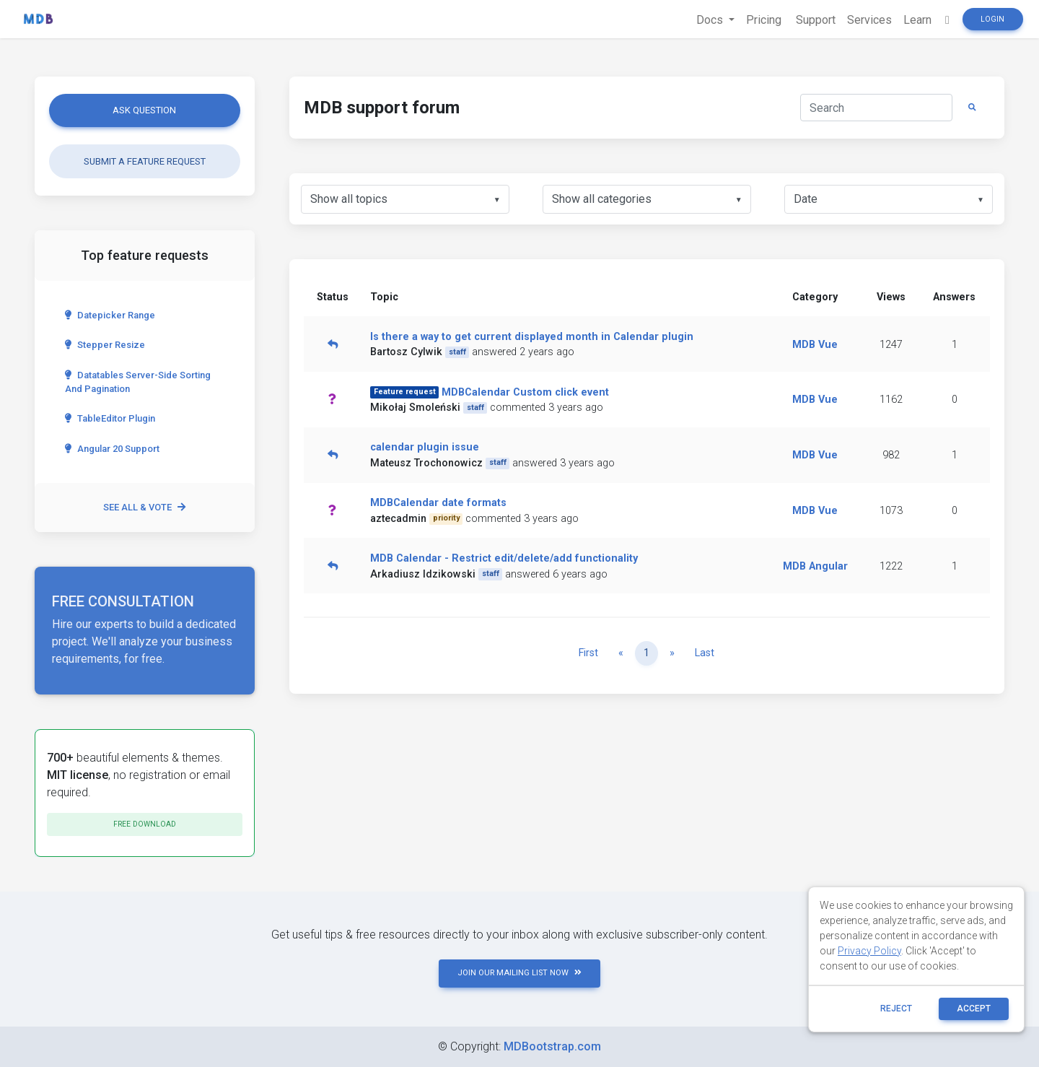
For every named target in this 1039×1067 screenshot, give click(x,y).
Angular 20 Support (112, 448)
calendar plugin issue (424, 447)
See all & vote (144, 507)
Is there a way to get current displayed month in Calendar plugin (531, 337)
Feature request (405, 391)
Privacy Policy (869, 951)
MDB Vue (815, 345)
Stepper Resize (105, 344)
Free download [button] (144, 824)
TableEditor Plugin (110, 418)
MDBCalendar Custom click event (525, 392)
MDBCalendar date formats (438, 503)
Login (992, 19)
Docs (711, 20)
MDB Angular (815, 566)
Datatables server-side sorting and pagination (138, 382)
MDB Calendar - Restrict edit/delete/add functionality (504, 558)
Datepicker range (110, 315)
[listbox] (405, 199)
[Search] (876, 107)
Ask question (144, 110)
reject (896, 1008)
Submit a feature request (145, 161)
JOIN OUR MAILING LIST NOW (519, 972)
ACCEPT (974, 1008)
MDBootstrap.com (552, 1046)
